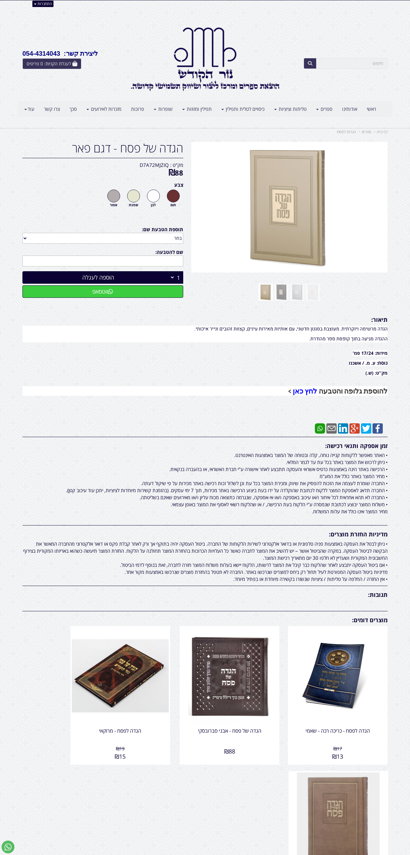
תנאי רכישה (283, 802)
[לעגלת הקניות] (51, 63)
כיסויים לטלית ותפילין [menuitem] (243, 109)
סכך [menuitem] (73, 109)
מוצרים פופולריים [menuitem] (372, 781)
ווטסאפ (102, 291)
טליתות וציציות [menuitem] (290, 109)
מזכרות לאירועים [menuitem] (103, 109)
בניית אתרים (179, 850)
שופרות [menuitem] (163, 109)
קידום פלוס (196, 850)
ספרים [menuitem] (324, 109)
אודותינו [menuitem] (349, 109)
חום (173, 205)
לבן (153, 205)
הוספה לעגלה (98, 277)
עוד (29, 109)
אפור (113, 205)
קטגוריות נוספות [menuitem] (372, 815)
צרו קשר (192, 781)
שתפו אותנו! (188, 788)
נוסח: (382, 363)
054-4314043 (266, 795)
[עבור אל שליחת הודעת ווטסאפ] (8, 847)
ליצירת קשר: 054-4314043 (60, 53)
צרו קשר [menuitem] (52, 109)
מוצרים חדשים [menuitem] (374, 788)
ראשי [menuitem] (371, 109)
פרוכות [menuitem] (137, 109)
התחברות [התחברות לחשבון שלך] (43, 3)
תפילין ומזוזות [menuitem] (197, 109)
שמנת (133, 205)
